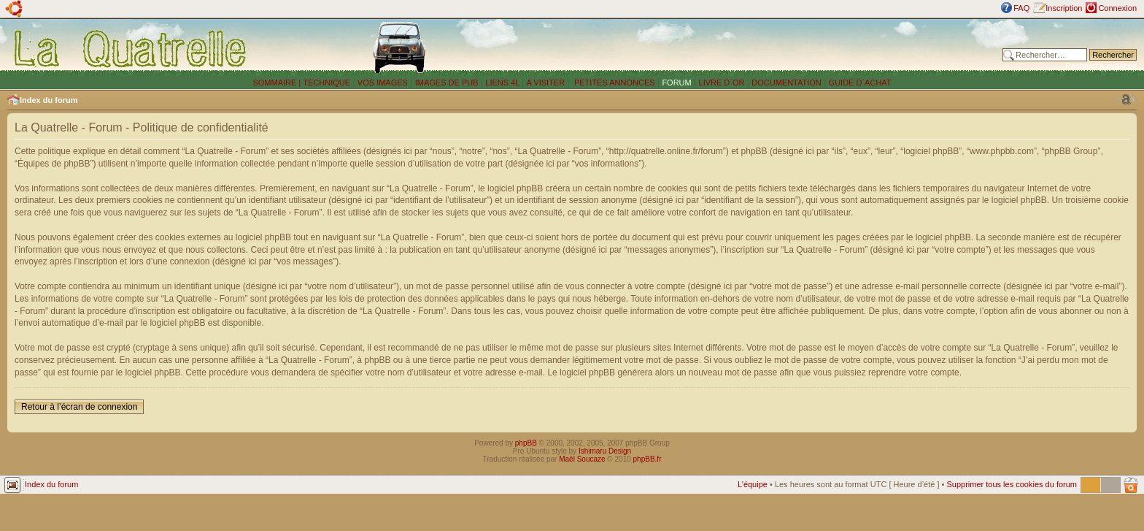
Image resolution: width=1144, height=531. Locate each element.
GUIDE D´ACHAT (860, 82)
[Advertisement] (774, 47)
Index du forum (48, 100)
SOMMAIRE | (277, 82)
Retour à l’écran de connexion (79, 407)
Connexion (1117, 8)
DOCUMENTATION (786, 82)
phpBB (526, 443)
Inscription (1064, 8)
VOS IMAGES (383, 82)
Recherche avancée (1101, 65)
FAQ (1021, 8)
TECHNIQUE (326, 82)
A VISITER (546, 82)
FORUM (676, 82)
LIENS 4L (503, 82)
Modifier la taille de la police (1126, 99)
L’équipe (753, 484)
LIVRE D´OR (722, 82)
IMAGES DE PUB (447, 82)
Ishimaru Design (605, 451)
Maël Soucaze (582, 459)
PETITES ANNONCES (613, 82)
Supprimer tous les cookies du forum (1011, 484)
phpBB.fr (647, 459)
